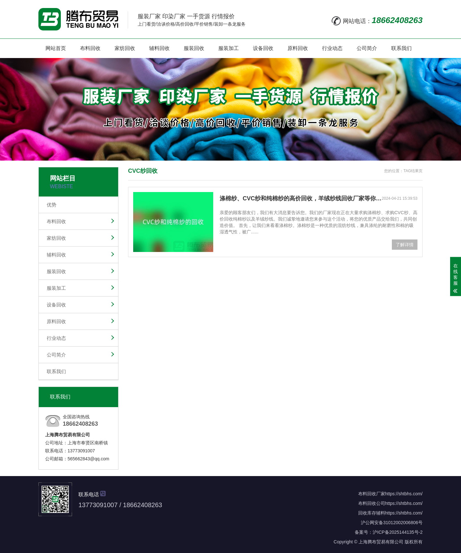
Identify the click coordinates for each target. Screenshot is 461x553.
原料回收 (297, 48)
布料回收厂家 (371, 493)
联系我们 (401, 48)
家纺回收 (125, 48)
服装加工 (228, 48)
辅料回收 (159, 48)
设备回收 (263, 48)
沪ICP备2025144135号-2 (398, 532)
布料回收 (90, 48)
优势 (51, 204)
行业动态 (332, 48)
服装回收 (194, 48)
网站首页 (55, 48)
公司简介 (367, 48)
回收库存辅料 (371, 512)
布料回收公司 (371, 503)
